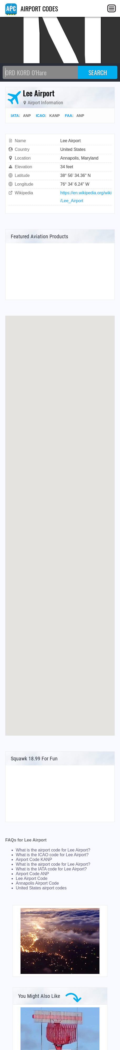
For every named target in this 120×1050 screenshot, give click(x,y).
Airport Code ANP (32, 873)
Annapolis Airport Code (37, 883)
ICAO (40, 115)
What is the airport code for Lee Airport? (53, 850)
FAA (68, 115)
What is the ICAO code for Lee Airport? (52, 855)
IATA (15, 115)
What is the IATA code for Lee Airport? (51, 869)
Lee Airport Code (31, 878)
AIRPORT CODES (31, 8)
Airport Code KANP (34, 859)
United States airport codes (41, 888)
